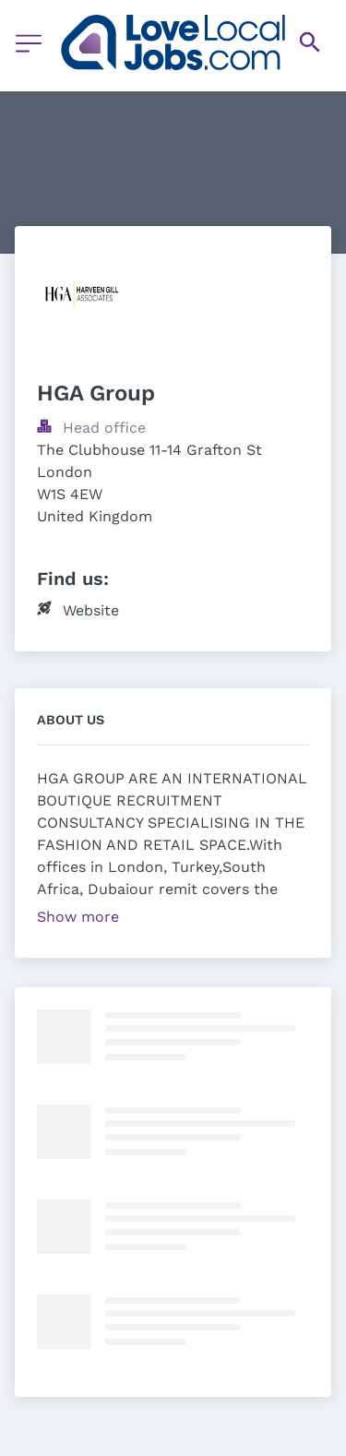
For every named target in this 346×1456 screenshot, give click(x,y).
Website (91, 610)
